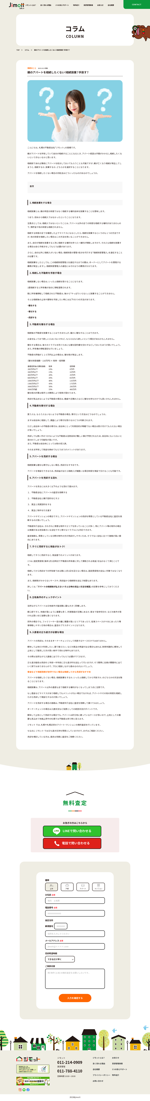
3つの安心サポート (62, 5)
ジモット (40, 730)
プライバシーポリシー (101, 1075)
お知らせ (100, 5)
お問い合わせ (98, 1081)
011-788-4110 (69, 1071)
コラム (27, 50)
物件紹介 (76, 5)
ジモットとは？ (30, 5)
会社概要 (111, 5)
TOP (18, 50)
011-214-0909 (69, 1062)
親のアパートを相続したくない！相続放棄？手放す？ (52, 50)
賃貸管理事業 (88, 5)
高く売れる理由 (45, 5)
